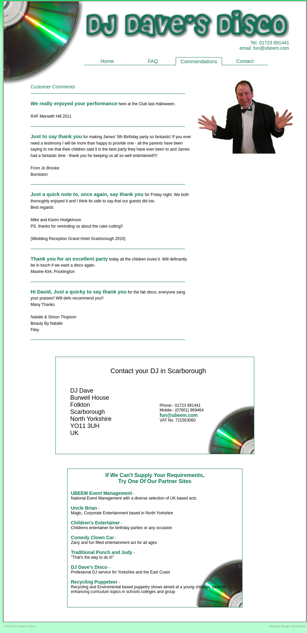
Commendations (198, 61)
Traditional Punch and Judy (101, 552)
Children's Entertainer (95, 522)
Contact (245, 61)
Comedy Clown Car (92, 537)
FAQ (153, 61)
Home (107, 61)
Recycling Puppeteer (94, 582)
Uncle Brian (84, 508)
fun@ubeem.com (271, 48)
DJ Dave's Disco (89, 567)
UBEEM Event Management (101, 493)
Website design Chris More (287, 626)
